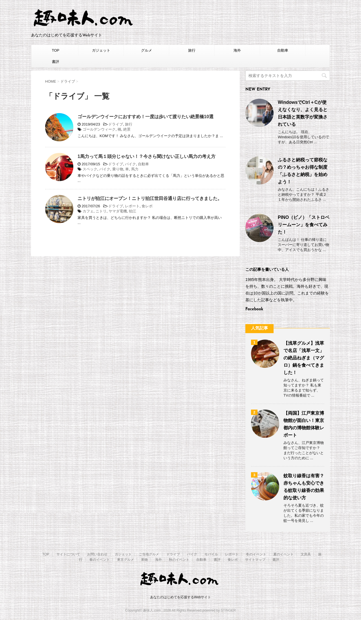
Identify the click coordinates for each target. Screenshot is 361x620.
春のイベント (99, 560)
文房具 (306, 554)
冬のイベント (256, 554)
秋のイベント (179, 560)
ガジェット (101, 50)
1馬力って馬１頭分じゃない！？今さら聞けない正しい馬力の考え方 (146, 156)
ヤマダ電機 (118, 211)
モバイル (211, 554)
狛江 (132, 211)
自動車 (282, 50)
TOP (56, 50)
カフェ (88, 211)
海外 (237, 50)
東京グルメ (125, 560)
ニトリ (101, 211)
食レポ (147, 206)
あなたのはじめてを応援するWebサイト (180, 597)
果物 (144, 560)
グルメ (146, 50)
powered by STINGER (219, 610)
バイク (130, 164)
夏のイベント (283, 554)
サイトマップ (255, 560)
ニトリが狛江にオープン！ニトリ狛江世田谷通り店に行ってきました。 (150, 198)
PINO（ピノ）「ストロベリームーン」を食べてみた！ (303, 224)
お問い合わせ (97, 554)
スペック (90, 169)
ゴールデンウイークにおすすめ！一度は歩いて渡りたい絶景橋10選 (145, 116)
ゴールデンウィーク (99, 129)
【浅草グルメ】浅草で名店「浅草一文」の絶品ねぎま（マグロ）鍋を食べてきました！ (303, 358)
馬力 (134, 169)
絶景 (127, 129)
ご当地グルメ (149, 554)
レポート (132, 206)
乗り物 (117, 169)
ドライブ (115, 124)
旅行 (191, 50)
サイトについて (68, 554)
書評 (55, 62)
